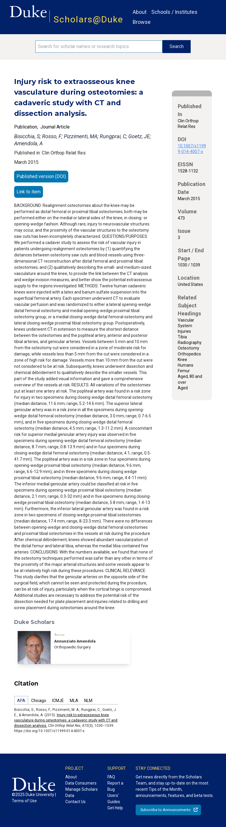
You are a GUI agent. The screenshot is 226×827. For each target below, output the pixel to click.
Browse (142, 22)
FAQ (111, 777)
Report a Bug (115, 786)
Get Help (115, 807)
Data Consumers (81, 783)
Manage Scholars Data (81, 792)
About (140, 12)
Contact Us (75, 801)
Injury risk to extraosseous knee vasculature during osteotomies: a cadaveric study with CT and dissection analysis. (65, 720)
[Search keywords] (98, 46)
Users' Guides (113, 798)
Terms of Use (24, 800)
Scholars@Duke (88, 19)
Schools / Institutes (174, 12)
